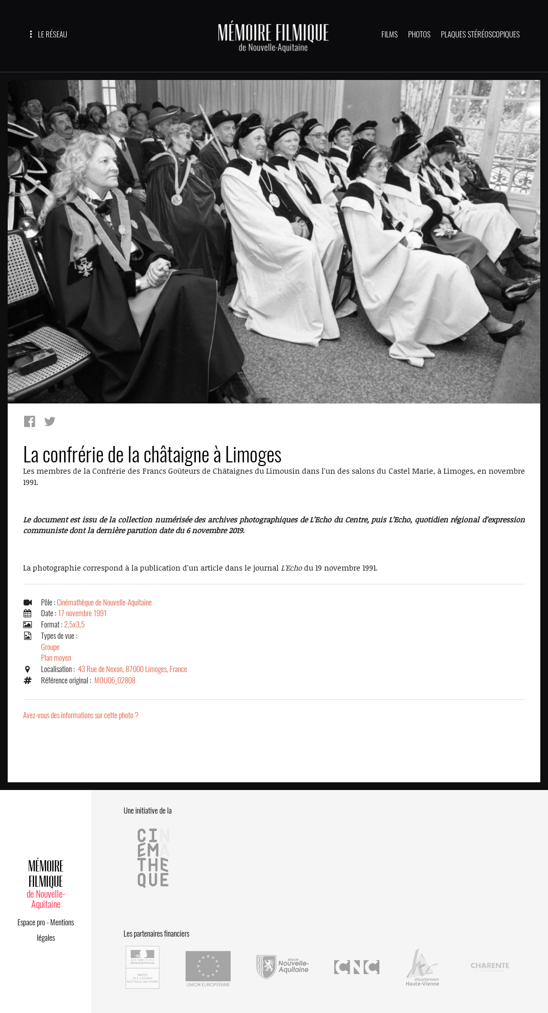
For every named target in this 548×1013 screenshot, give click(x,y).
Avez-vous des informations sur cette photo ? (80, 715)
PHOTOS (419, 34)
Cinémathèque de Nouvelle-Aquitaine (104, 602)
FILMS (389, 34)
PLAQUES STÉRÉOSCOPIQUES (480, 34)
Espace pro (31, 922)
